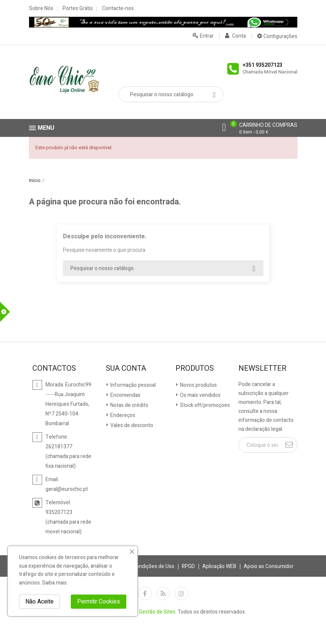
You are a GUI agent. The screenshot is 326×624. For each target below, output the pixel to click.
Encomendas (124, 395)
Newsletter (262, 368)
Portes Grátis (78, 8)
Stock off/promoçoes (204, 405)
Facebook (145, 593)
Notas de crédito (128, 405)
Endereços (122, 415)
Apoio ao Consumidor (269, 566)
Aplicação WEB (219, 566)
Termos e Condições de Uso (141, 566)
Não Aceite (39, 601)
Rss (163, 593)
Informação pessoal (132, 385)
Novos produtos (198, 385)
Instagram (181, 593)
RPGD (188, 566)
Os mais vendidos (200, 395)
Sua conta (126, 368)
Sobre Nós (41, 8)
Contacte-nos (118, 8)
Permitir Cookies (98, 601)
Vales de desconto (131, 425)
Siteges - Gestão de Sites (146, 612)
